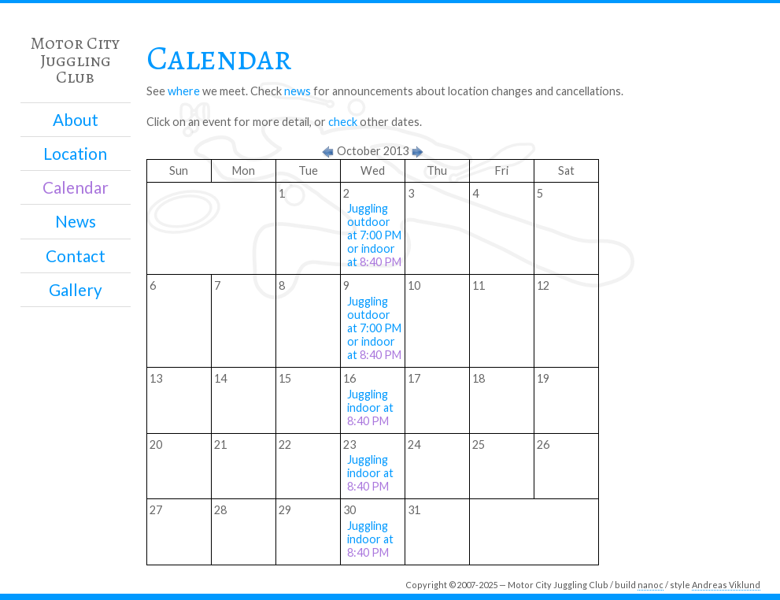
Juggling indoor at (370, 407)
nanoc (651, 585)
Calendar (76, 187)
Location (75, 153)
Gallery (75, 289)
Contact (75, 255)
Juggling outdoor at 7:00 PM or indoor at (374, 235)
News (75, 221)
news (297, 91)
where (184, 91)
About (75, 119)
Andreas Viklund (726, 585)
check (342, 121)
